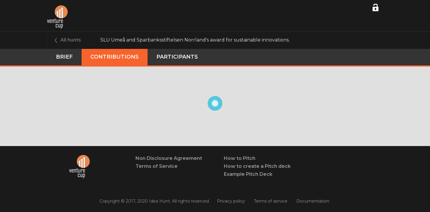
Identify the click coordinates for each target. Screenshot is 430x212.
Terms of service (270, 201)
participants (177, 57)
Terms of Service (156, 166)
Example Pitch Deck (248, 174)
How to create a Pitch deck (257, 166)
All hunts (70, 40)
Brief (64, 57)
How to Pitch (239, 158)
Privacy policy (231, 201)
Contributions (114, 57)
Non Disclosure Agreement (168, 158)
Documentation (312, 201)
